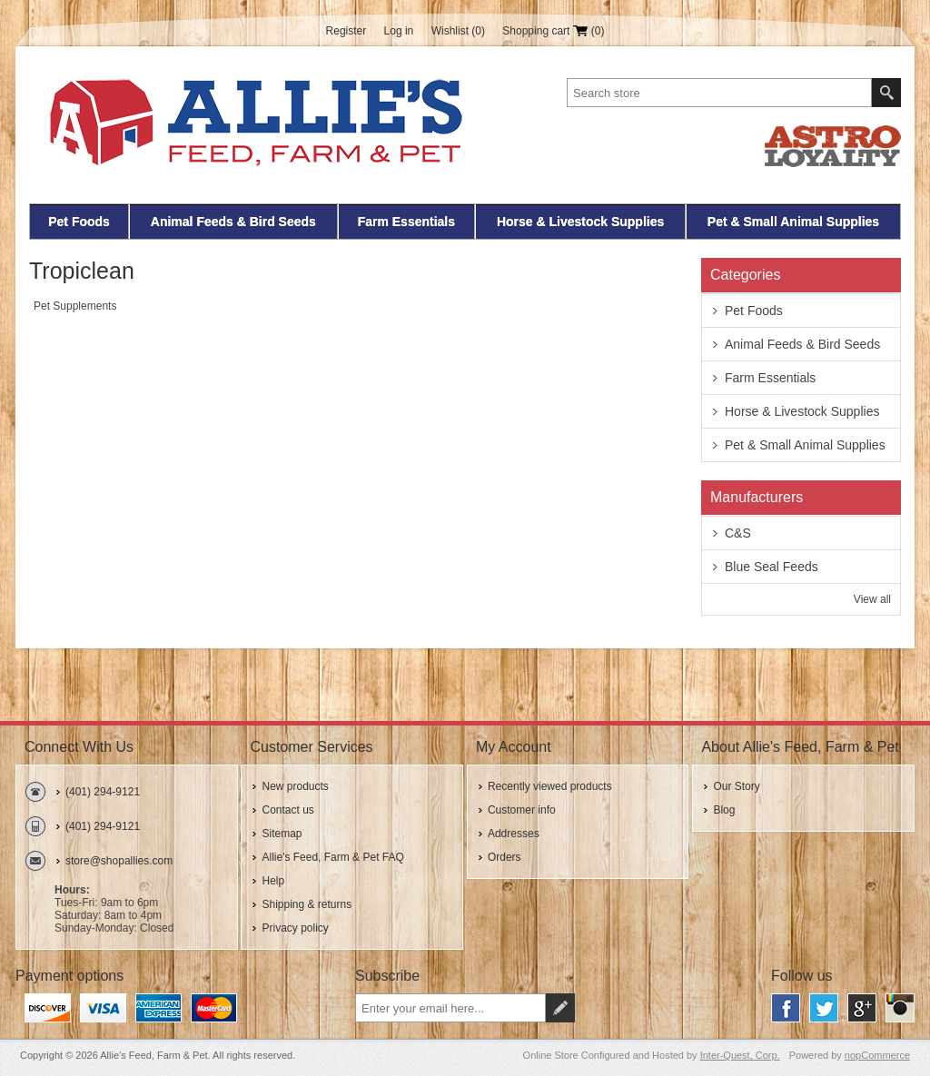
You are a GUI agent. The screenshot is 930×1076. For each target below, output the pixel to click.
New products (295, 786)
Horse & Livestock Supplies (580, 221)
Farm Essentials (406, 221)
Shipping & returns (306, 904)
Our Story (736, 786)
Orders (504, 857)
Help (273, 880)
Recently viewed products (550, 786)
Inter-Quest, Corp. (740, 1055)
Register (346, 31)
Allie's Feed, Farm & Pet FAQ (332, 857)
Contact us (287, 810)
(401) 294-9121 (102, 791)
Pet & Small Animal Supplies (793, 221)
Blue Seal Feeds (771, 566)
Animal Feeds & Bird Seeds (233, 221)
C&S (738, 533)
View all (872, 599)
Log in (399, 31)
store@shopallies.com (119, 860)
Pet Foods (79, 221)
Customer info (522, 810)
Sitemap (282, 833)
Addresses (513, 833)
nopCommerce (877, 1055)
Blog (724, 810)
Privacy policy (295, 928)
